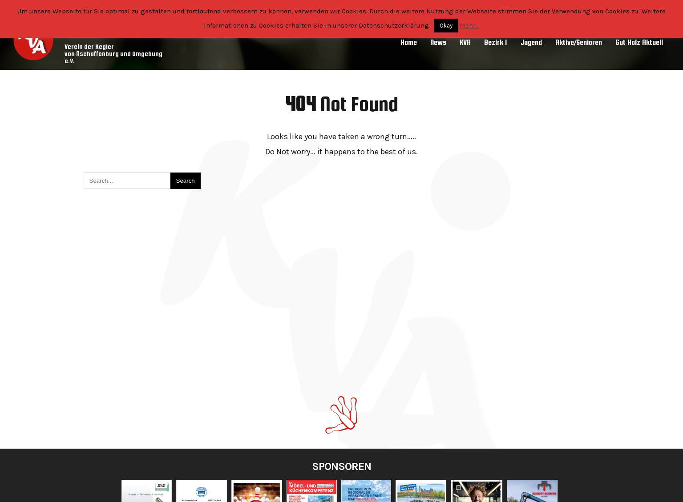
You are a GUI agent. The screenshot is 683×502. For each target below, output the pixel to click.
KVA (465, 42)
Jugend (531, 42)
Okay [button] (446, 25)
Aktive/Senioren (578, 42)
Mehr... (470, 25)
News (438, 42)
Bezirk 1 (495, 42)
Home (408, 42)
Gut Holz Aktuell (639, 42)
